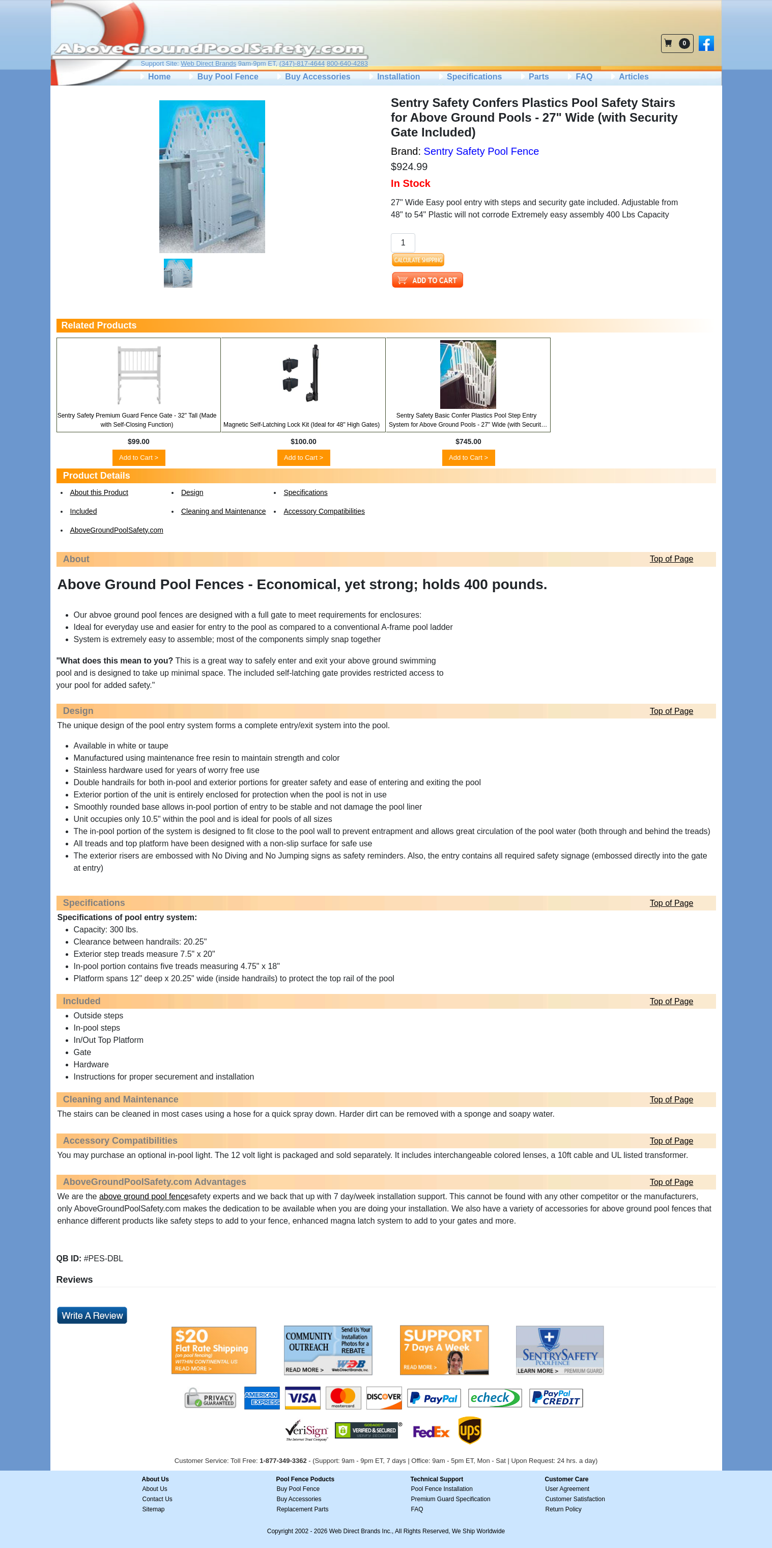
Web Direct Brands (208, 63)
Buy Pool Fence (222, 76)
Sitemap (153, 1509)
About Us (154, 1488)
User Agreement (568, 1488)
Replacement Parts (303, 1509)
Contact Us (157, 1499)
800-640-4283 (347, 63)
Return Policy (564, 1509)
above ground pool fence (144, 1196)
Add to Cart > (138, 457)
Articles (629, 76)
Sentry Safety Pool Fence (481, 151)
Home (154, 76)
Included (83, 511)
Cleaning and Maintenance (223, 511)
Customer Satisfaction (575, 1499)
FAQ (578, 76)
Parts (534, 76)
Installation (393, 76)
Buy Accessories (313, 76)
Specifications (469, 76)
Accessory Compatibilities (324, 511)
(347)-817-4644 (302, 63)
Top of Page (671, 559)
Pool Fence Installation (442, 1488)
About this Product (99, 492)
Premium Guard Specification (451, 1499)
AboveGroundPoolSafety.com (116, 530)
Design (192, 492)
